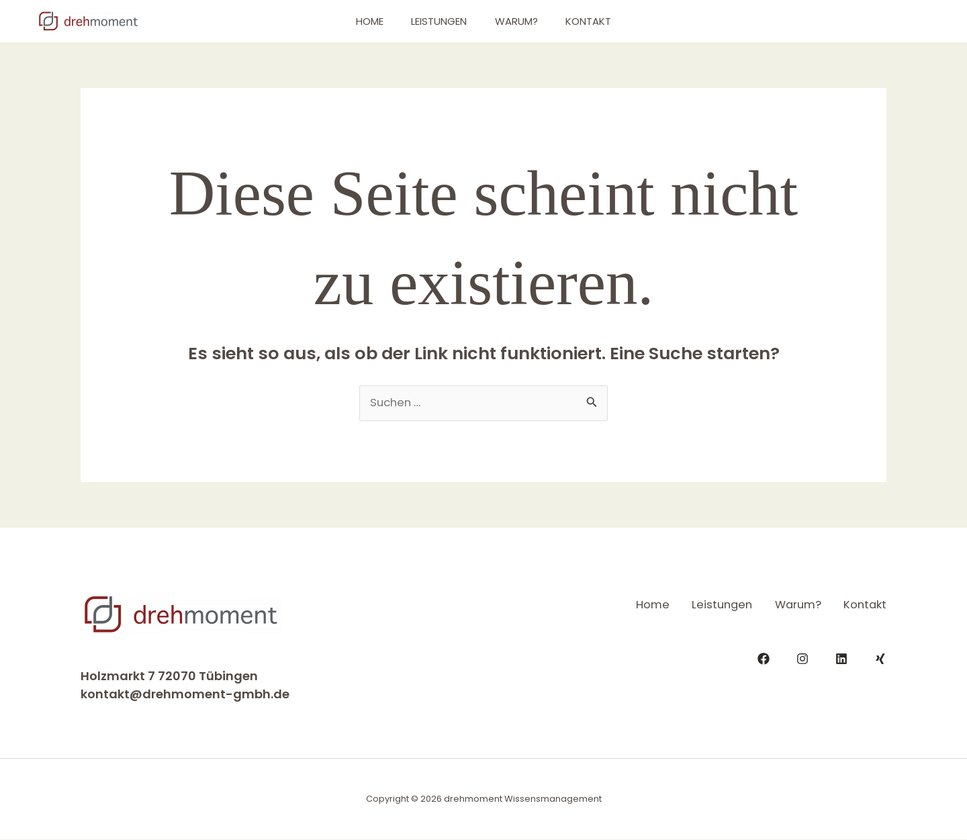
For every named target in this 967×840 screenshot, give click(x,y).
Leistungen (436, 21)
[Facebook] (763, 657)
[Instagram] (802, 657)
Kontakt (597, 21)
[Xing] (880, 657)
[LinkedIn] (841, 657)
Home (361, 21)
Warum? (519, 21)
